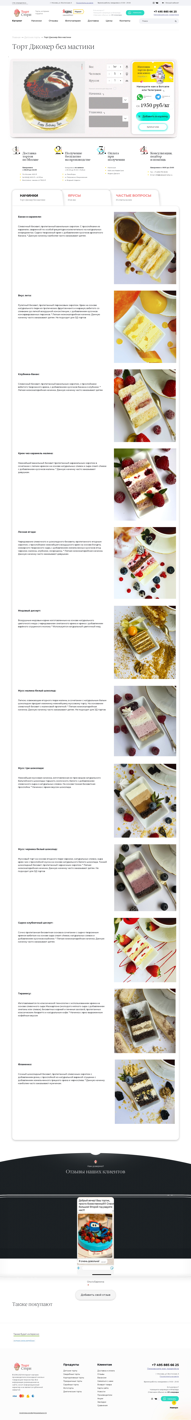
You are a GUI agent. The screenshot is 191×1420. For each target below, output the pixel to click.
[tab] (37, 198)
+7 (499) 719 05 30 (161, 172)
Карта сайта (102, 1388)
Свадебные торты (71, 1374)
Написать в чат (144, 96)
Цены (109, 20)
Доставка (93, 20)
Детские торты (32, 37)
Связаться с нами (105, 1381)
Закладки (101, 1402)
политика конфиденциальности (33, 1413)
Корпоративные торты (73, 1378)
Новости (101, 1391)
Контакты (124, 20)
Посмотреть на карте (84, 3)
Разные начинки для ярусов (100, 89)
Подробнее (142, 76)
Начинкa (96, 93)
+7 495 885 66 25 (165, 11)
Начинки (36, 20)
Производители (104, 1395)
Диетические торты (72, 1391)
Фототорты (68, 1388)
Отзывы (53, 20)
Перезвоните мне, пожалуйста (166, 15)
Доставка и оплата (106, 1371)
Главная (16, 37)
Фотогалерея (73, 20)
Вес (91, 67)
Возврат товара (104, 1384)
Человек (95, 74)
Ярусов (94, 80)
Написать (134, 12)
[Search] (156, 21)
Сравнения (102, 1405)
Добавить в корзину (153, 116)
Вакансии (101, 1378)
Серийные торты (71, 1384)
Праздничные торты (72, 1381)
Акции (100, 1398)
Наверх (174, 1405)
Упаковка (97, 112)
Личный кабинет (170, 3)
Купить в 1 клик (153, 127)
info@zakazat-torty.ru (163, 175)
